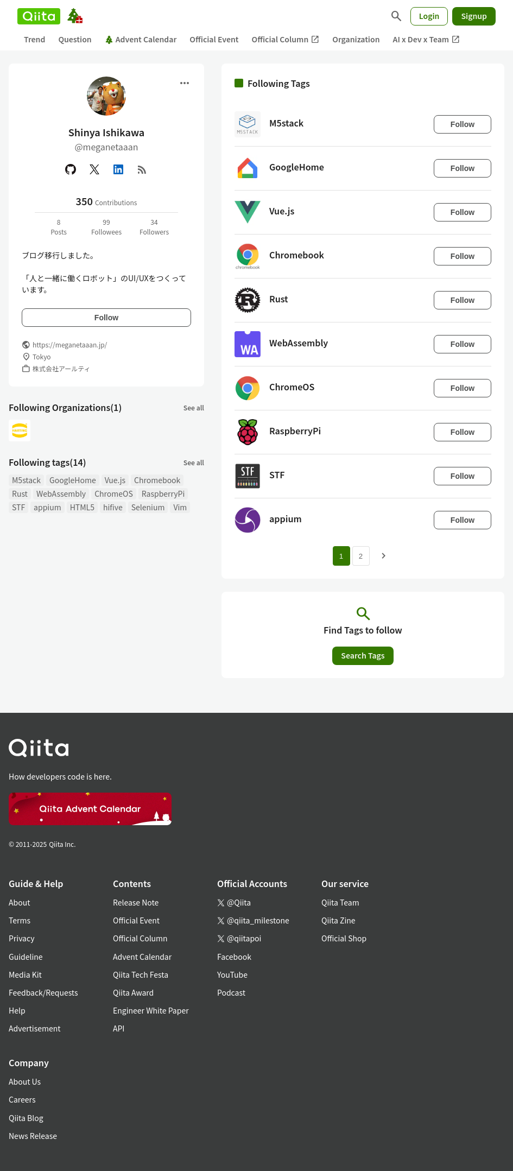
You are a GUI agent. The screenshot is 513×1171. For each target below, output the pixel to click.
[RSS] (142, 169)
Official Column (286, 39)
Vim (180, 507)
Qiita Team (340, 902)
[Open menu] (184, 83)
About (19, 902)
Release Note (136, 902)
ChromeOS (113, 493)
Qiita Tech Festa (140, 974)
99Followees (106, 226)
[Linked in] (118, 169)
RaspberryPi (163, 493)
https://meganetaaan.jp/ (70, 344)
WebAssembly (61, 493)
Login (429, 15)
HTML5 (82, 507)
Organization (355, 39)
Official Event (213, 39)
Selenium (148, 507)
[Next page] (384, 556)
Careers (22, 1099)
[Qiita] (38, 16)
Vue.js (115, 479)
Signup (474, 15)
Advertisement (35, 1028)
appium (47, 507)
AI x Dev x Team (426, 39)
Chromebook (157, 479)
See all (193, 407)
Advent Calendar (141, 39)
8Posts (58, 226)
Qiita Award (133, 992)
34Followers (154, 226)
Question (74, 39)
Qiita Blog (26, 1117)
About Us (25, 1081)
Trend (34, 39)
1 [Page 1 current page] (341, 556)
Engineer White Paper (151, 1010)
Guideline (26, 956)
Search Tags (362, 655)
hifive (113, 507)
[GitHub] (71, 169)
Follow (106, 317)
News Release (33, 1135)
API (118, 1028)
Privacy (21, 938)
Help (17, 1010)
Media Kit (25, 974)
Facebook (234, 956)
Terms (19, 920)
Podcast (231, 992)
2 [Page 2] (361, 556)
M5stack (26, 479)
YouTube (232, 974)
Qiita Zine (338, 920)
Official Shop (343, 938)
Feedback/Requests (43, 992)
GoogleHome (72, 479)
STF (18, 507)
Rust (20, 493)
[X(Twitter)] (94, 169)
